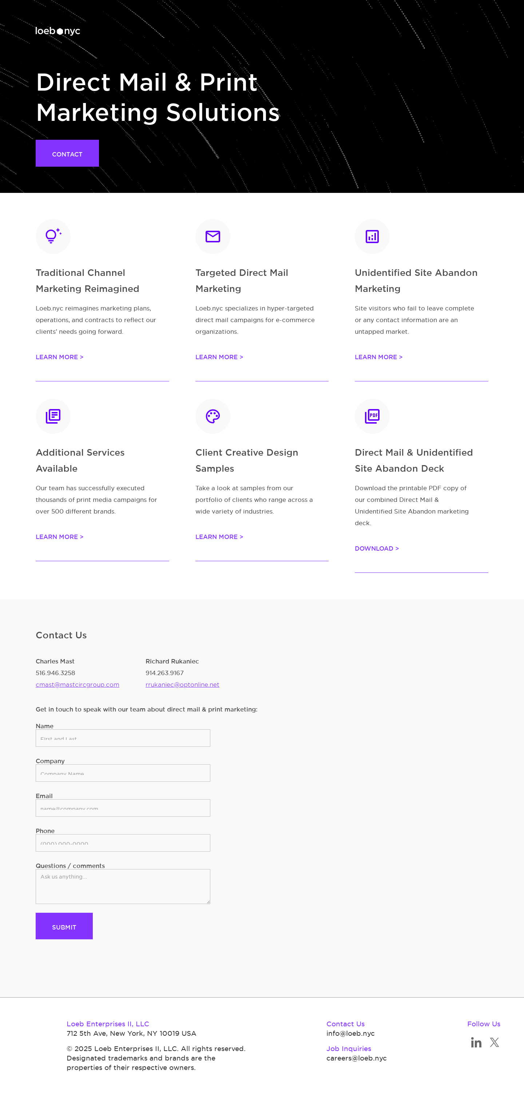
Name (44, 725)
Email (44, 795)
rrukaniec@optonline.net (182, 683)
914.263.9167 (165, 672)
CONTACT (67, 153)
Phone (45, 830)
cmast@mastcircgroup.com (77, 683)
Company (50, 760)
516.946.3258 (55, 672)
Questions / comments (70, 865)
